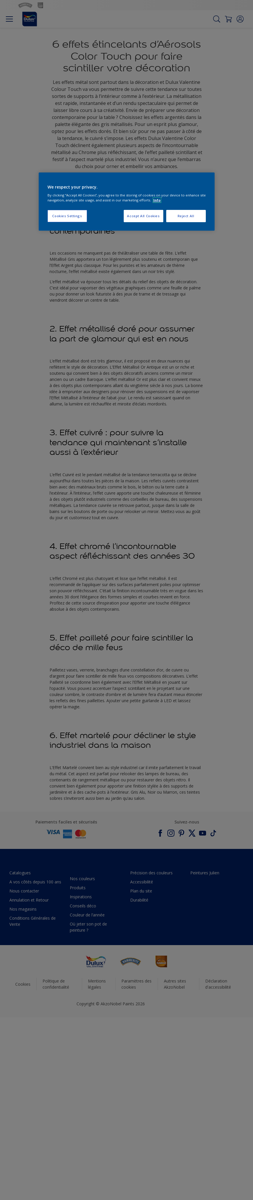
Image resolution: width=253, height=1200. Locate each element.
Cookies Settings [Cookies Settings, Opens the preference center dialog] (67, 216)
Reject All (186, 216)
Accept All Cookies (143, 216)
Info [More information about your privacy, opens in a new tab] (157, 200)
